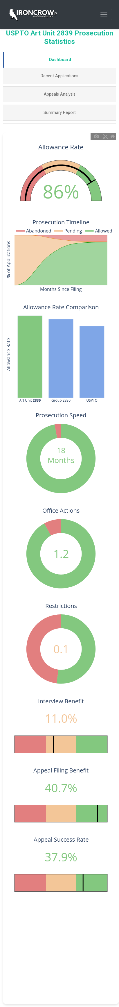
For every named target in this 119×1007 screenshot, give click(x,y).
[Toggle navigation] (104, 14)
